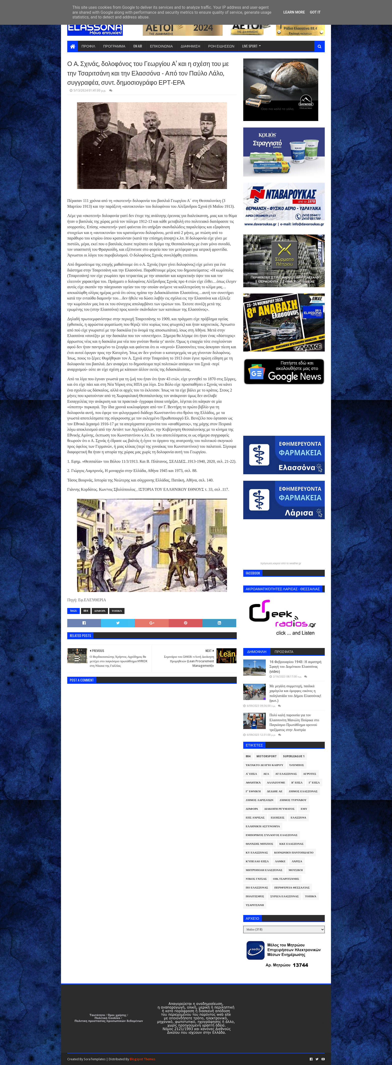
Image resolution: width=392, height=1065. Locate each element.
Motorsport (266, 756)
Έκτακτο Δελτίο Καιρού (264, 765)
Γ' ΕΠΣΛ (314, 782)
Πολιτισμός (255, 896)
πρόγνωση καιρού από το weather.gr (280, 563)
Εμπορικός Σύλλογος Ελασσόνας (272, 835)
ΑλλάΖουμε (276, 782)
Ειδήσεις (277, 817)
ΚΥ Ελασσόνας (257, 852)
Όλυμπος (297, 765)
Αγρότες (309, 774)
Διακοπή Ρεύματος (279, 808)
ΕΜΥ (304, 808)
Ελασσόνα (298, 817)
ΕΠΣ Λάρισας (255, 817)
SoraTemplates (95, 1059)
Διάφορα (100, 611)
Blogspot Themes (142, 1059)
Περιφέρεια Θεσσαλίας (292, 887)
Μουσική (295, 870)
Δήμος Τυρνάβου (293, 800)
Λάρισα (297, 861)
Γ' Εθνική (253, 791)
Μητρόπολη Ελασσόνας (264, 870)
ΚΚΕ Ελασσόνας (292, 844)
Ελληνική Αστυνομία (263, 826)
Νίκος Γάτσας (256, 878)
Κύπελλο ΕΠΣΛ (257, 861)
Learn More (294, 12)
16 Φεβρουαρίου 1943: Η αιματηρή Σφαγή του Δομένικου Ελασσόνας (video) (295, 667)
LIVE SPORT (250, 45)
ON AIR (137, 45)
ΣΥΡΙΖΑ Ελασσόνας (284, 896)
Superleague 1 (293, 756)
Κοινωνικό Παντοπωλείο (294, 852)
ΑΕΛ (266, 774)
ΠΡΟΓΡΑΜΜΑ (114, 45)
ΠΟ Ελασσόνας (257, 887)
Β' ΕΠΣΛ (297, 782)
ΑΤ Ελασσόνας (286, 774)
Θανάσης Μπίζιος (259, 844)
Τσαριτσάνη (255, 905)
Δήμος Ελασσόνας (303, 791)
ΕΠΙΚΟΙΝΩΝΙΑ (161, 45)
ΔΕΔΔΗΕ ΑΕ (274, 791)
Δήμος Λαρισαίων (260, 800)
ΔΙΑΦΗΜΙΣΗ (190, 45)
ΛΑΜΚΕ (280, 861)
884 (86, 611)
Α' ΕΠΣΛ (251, 774)
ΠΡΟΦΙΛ (88, 45)
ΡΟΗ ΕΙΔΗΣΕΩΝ (221, 45)
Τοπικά (117, 611)
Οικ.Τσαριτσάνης (286, 878)
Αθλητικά (253, 782)
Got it (315, 12)
